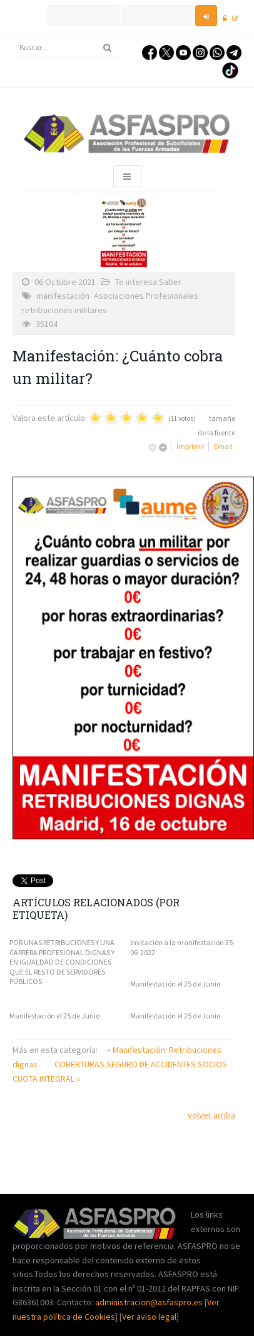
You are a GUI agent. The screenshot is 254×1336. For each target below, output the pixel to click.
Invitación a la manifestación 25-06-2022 (182, 947)
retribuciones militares (64, 310)
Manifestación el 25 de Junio (175, 983)
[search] (66, 47)
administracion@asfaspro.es (150, 1302)
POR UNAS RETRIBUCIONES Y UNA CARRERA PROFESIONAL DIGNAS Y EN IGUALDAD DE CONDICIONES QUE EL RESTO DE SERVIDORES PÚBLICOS (61, 962)
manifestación (62, 295)
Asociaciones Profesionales (146, 295)
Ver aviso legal (149, 1316)
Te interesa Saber (148, 281)
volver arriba (211, 1115)
